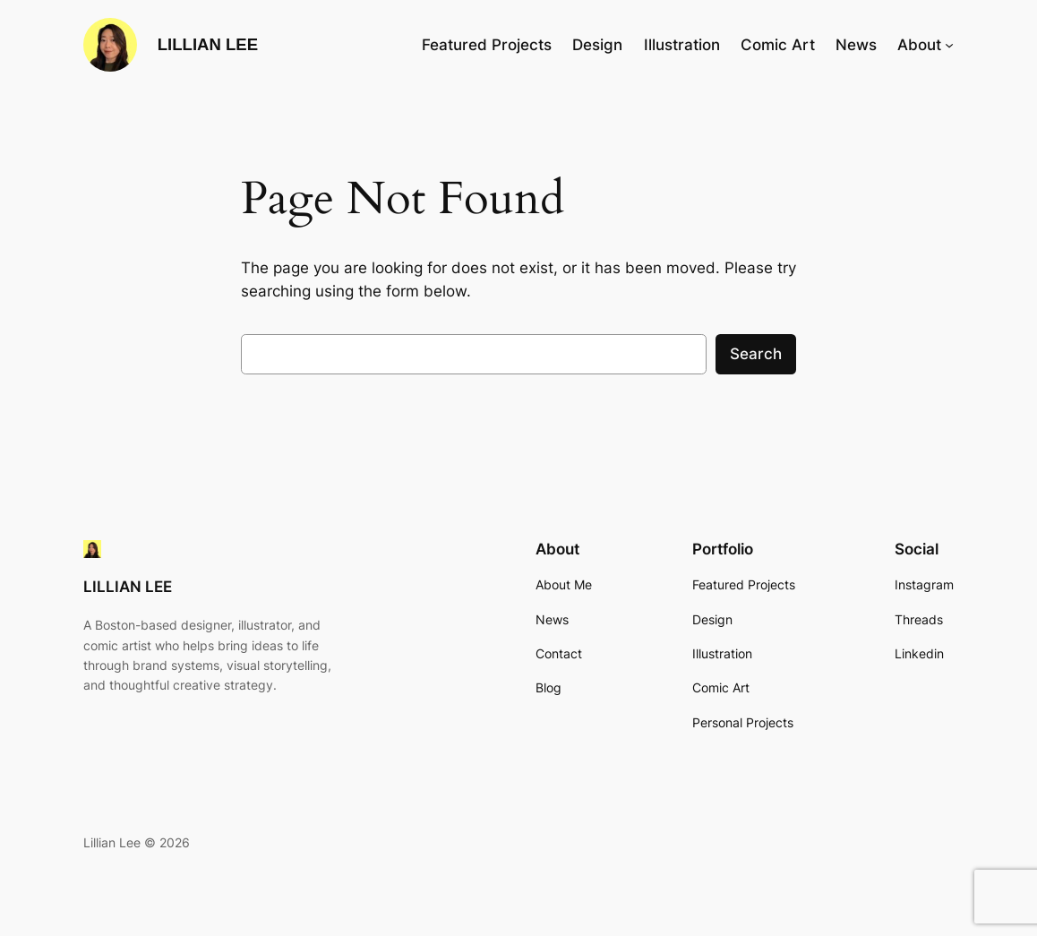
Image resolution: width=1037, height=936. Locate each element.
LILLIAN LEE (208, 44)
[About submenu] (949, 44)
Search (756, 354)
